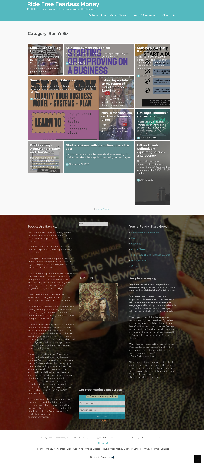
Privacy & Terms (139, 260)
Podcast (93, 15)
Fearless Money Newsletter (145, 232)
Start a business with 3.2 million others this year (98, 147)
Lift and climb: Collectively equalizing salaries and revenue (151, 150)
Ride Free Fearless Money (63, 4)
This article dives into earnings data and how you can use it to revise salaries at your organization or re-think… (152, 167)
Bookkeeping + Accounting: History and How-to (45, 148)
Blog (103, 15)
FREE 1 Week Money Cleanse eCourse (150, 255)
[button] (174, 15)
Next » (106, 209)
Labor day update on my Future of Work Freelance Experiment (114, 85)
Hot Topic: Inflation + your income (152, 114)
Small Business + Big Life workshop (56, 80)
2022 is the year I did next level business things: (116, 116)
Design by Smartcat (102, 457)
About (166, 15)
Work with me (118, 15)
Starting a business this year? (151, 49)
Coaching (136, 244)
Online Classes (138, 249)
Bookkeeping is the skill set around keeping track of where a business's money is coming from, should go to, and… (45, 164)
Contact (135, 266)
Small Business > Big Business (45, 49)
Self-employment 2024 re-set (88, 48)
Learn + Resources (144, 15)
